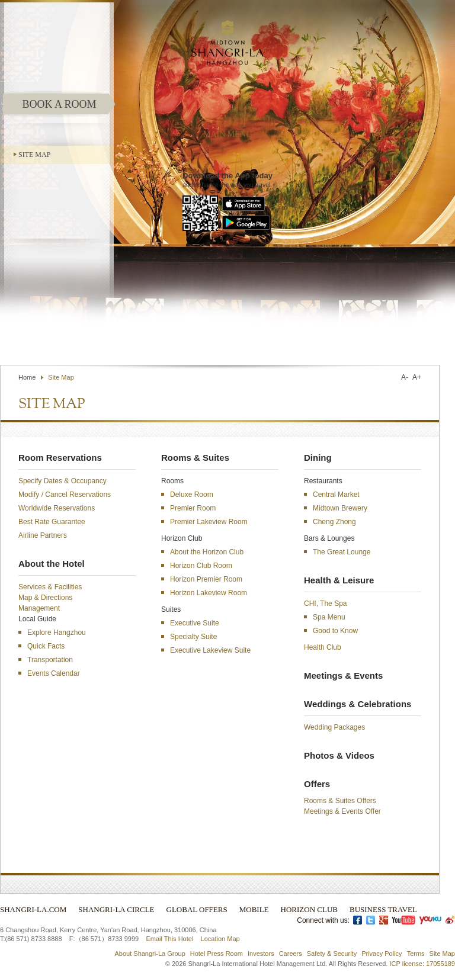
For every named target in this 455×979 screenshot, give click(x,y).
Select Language (405, 337)
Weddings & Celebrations (357, 704)
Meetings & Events (343, 675)
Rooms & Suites (195, 457)
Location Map (220, 938)
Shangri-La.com (33, 909)
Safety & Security (332, 953)
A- (404, 377)
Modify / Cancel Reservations (64, 494)
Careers (290, 953)
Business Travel (383, 909)
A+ (416, 377)
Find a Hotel (330, 337)
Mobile (254, 909)
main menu (227, 134)
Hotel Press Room (216, 953)
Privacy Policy (381, 953)
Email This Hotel (169, 938)
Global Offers (197, 909)
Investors (261, 953)
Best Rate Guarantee (51, 522)
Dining (318, 457)
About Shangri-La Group (150, 953)
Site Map (34, 154)
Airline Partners (42, 535)
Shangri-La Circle (116, 909)
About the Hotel (51, 563)
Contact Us (278, 337)
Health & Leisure (339, 580)
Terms (416, 953)
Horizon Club (309, 909)
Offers (317, 784)
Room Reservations (60, 457)
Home (27, 377)
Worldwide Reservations (56, 508)
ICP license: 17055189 (423, 963)
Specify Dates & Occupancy (62, 481)
